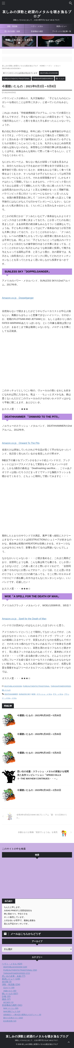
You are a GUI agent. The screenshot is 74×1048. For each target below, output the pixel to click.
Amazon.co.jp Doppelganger (18, 298)
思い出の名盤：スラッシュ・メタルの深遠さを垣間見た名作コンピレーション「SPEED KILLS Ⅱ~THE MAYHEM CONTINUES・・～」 (43, 775)
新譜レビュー (61, 26)
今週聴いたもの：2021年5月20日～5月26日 (39, 715)
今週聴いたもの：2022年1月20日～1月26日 (39, 734)
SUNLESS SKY (24, 694)
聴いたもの (6, 690)
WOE (33, 694)
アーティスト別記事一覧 (61, 31)
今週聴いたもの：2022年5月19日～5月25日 (39, 753)
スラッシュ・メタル (44, 694)
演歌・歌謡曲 (12, 26)
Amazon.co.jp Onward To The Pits (20, 443)
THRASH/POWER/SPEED (61, 686)
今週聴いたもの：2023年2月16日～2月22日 (39, 790)
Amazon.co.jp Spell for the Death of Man (24, 618)
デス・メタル (58, 694)
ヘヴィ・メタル (37, 26)
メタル (14, 698)
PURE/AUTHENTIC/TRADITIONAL (36, 686)
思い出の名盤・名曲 (12, 31)
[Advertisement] (37, 878)
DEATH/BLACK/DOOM (13, 686)
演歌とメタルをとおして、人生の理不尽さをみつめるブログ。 (37, 1040)
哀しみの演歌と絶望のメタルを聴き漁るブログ (37, 1036)
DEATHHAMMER (11, 694)
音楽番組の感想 (37, 31)
